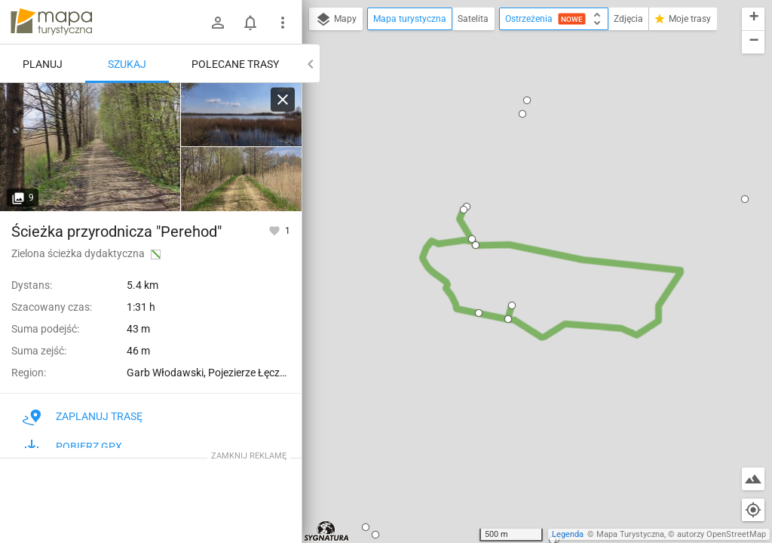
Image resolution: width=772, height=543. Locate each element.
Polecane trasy (235, 64)
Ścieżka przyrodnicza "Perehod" (116, 231)
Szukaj (127, 64)
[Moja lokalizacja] (753, 510)
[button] (375, 534)
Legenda (568, 534)
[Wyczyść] (283, 99)
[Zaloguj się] (218, 23)
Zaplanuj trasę (82, 416)
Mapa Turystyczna (630, 534)
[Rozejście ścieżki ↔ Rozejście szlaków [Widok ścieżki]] (90, 147)
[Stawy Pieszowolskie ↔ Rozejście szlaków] (241, 179)
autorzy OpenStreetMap (721, 534)
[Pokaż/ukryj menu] (283, 23)
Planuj (43, 64)
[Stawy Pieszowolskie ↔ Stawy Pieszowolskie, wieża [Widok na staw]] (241, 115)
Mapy (336, 19)
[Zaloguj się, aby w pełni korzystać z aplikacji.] (275, 230)
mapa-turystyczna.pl (51, 22)
